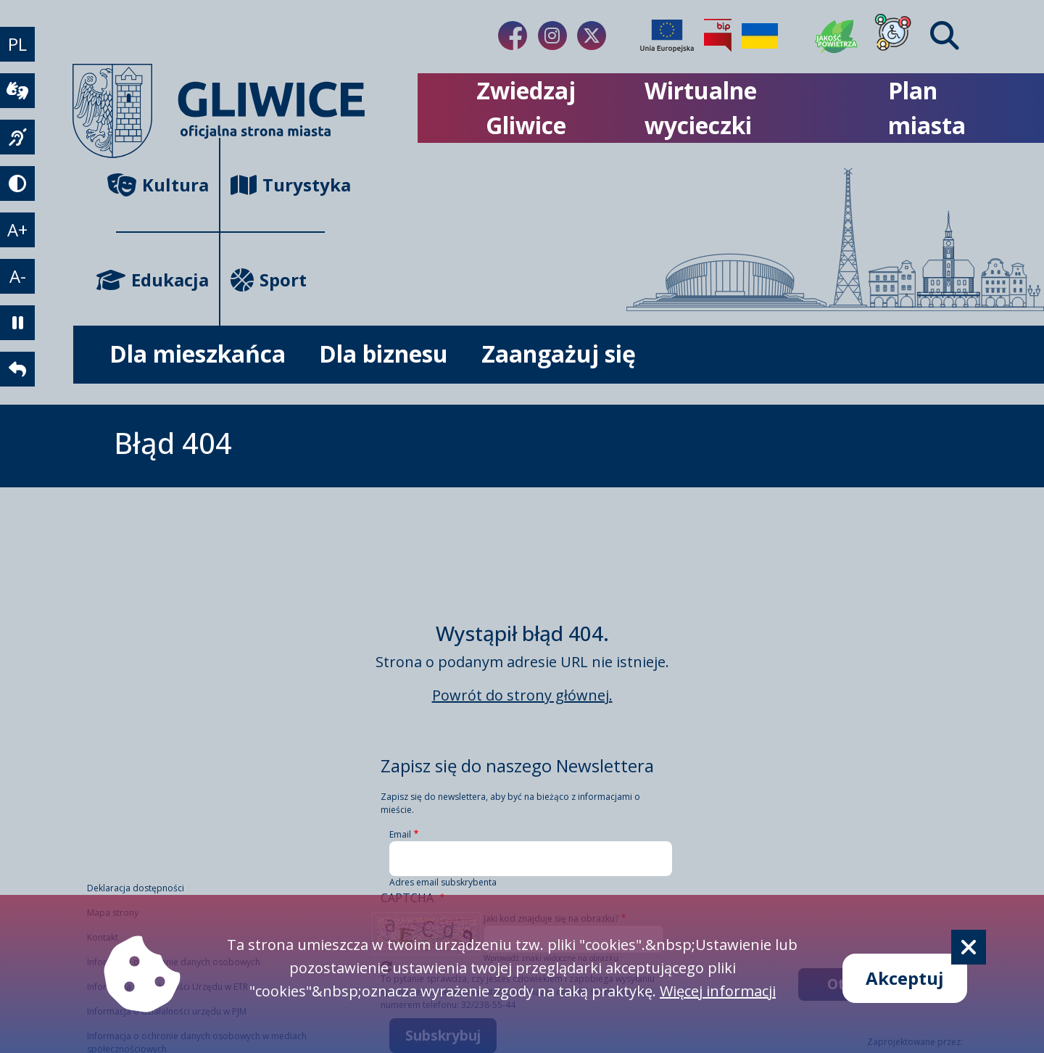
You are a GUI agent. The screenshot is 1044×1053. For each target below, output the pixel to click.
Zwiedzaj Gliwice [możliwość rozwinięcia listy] (526, 108)
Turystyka (278, 185)
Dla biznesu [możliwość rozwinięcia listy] (383, 353)
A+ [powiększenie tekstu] (17, 229)
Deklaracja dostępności (135, 888)
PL (17, 44)
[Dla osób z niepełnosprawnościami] (893, 35)
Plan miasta (927, 108)
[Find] (945, 35)
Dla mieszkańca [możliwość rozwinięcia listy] (197, 353)
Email (400, 834)
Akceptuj (905, 978)
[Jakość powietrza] (836, 35)
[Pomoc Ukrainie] (760, 35)
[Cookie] (968, 947)
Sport (269, 280)
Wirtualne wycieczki (701, 108)
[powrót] (17, 369)
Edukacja (162, 280)
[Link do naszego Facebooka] (512, 35)
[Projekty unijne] (667, 35)
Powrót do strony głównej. (522, 695)
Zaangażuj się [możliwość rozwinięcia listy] (558, 353)
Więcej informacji (718, 991)
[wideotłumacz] (17, 90)
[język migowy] (17, 137)
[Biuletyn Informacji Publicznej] (718, 35)
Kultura (162, 185)
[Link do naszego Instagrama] (552, 35)
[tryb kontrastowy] (17, 183)
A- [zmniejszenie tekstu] (17, 276)
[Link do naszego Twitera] (591, 35)
